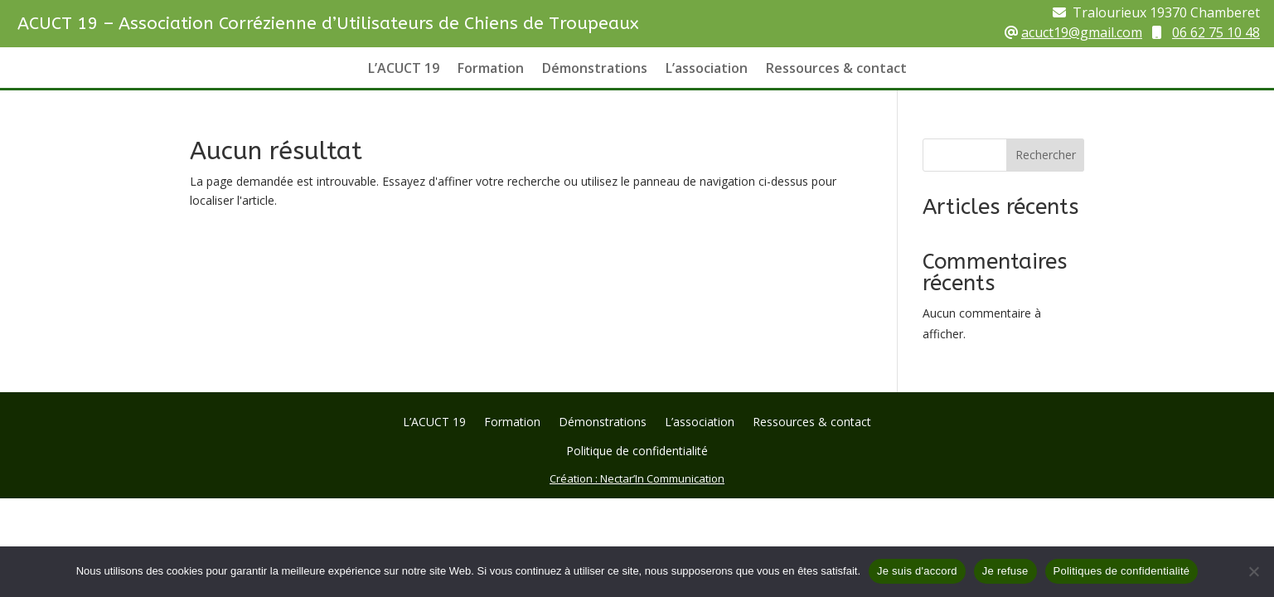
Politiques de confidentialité (1122, 571)
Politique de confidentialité (637, 452)
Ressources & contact (836, 69)
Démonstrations (594, 69)
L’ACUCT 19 (403, 69)
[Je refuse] (1253, 571)
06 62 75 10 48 (1216, 32)
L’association (707, 69)
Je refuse (1005, 571)
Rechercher (1045, 155)
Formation (491, 69)
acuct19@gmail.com (1081, 32)
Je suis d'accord (917, 571)
